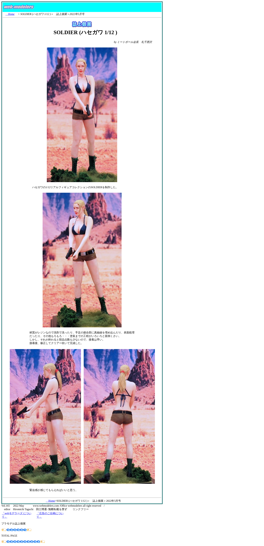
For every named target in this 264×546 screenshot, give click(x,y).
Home (9, 14)
